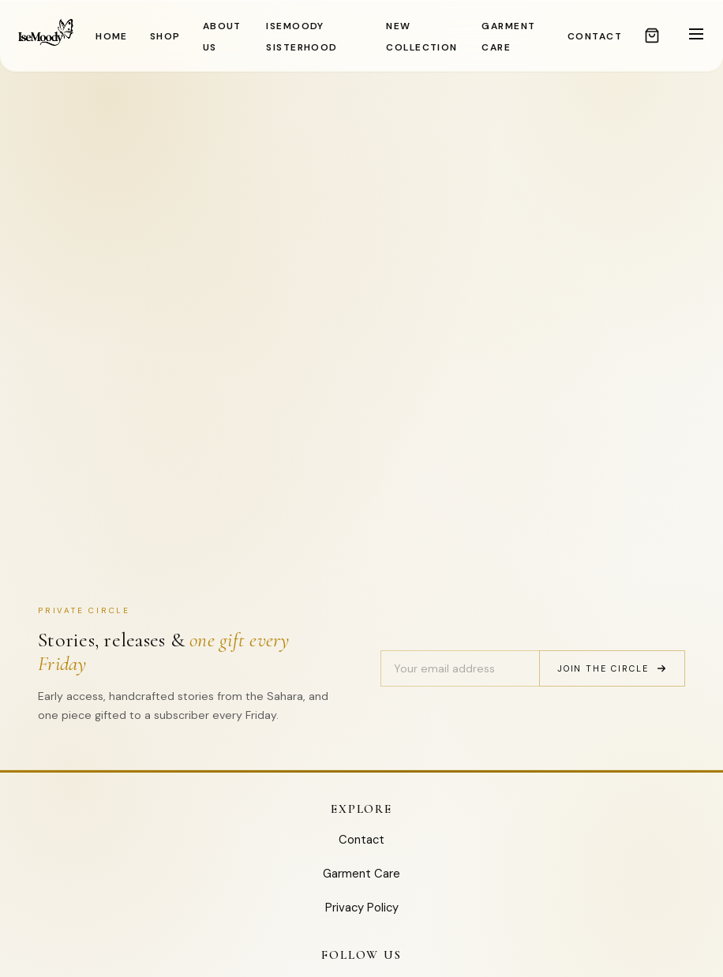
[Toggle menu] (696, 35)
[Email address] (459, 668)
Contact (361, 840)
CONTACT (595, 36)
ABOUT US (222, 37)
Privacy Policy (362, 907)
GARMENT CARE (508, 37)
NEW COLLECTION (421, 37)
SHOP (165, 36)
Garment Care (361, 874)
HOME (112, 36)
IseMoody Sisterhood (301, 37)
